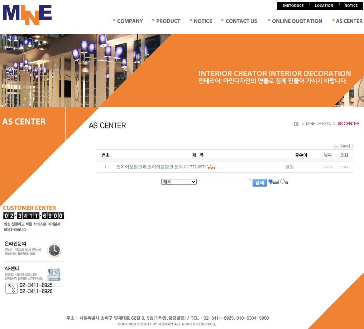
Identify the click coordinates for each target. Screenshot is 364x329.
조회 (344, 155)
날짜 (328, 155)
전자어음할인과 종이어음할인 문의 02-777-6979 (161, 166)
